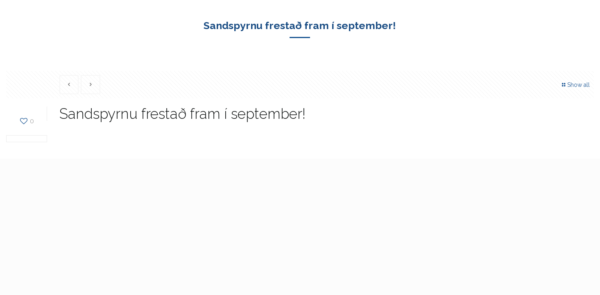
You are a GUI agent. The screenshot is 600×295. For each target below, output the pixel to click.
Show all (574, 85)
